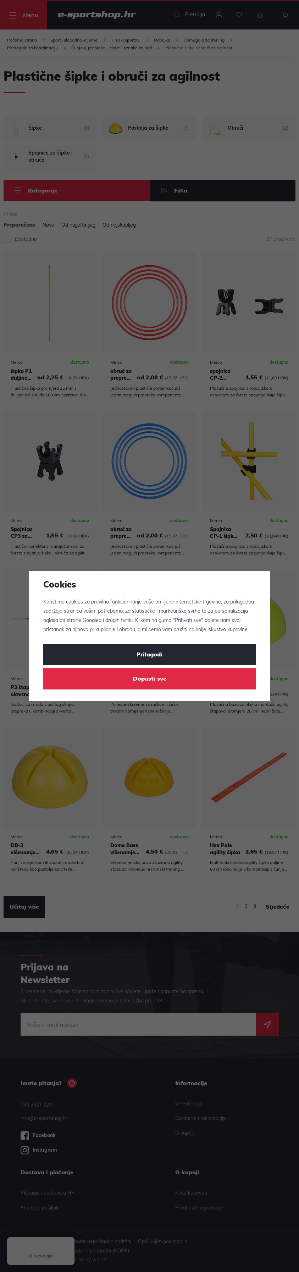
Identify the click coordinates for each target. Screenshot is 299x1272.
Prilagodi (149, 655)
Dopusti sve (149, 679)
